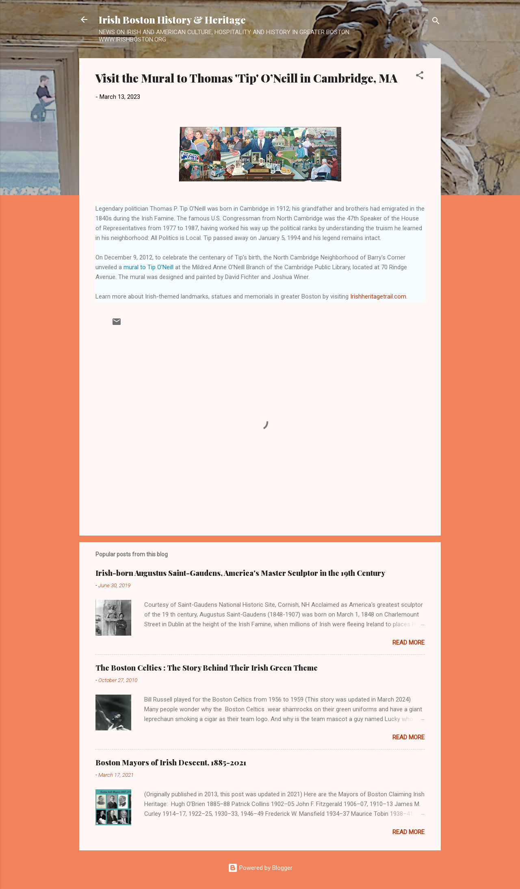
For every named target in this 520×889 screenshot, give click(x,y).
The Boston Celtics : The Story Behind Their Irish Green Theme (206, 668)
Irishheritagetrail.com (378, 296)
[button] (420, 76)
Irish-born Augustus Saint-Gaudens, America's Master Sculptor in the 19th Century (240, 573)
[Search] (436, 22)
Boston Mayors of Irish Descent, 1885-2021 (170, 762)
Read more (408, 642)
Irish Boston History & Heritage (172, 19)
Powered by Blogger (260, 868)
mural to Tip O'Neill (148, 267)
